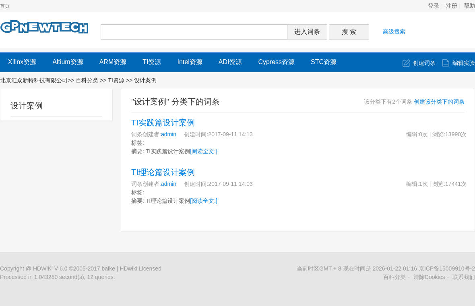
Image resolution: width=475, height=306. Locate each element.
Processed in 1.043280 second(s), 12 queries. (57, 277)
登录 (433, 6)
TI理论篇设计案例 (163, 172)
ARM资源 (113, 61)
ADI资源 (230, 61)
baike (108, 268)
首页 (5, 6)
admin (168, 134)
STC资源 (324, 61)
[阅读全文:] (203, 151)
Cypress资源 (276, 61)
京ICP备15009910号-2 (447, 268)
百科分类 (87, 80)
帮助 (469, 6)
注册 (451, 6)
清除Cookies (429, 277)
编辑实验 (463, 63)
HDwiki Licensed (140, 268)
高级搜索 (394, 31)
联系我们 (463, 277)
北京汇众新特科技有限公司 (34, 80)
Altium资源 (67, 61)
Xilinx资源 (22, 61)
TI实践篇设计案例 (163, 122)
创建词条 (424, 63)
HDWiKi (43, 268)
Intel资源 (189, 61)
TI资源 (151, 61)
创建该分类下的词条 (439, 101)
